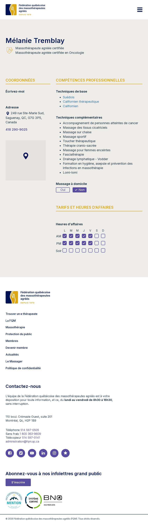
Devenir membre (17, 347)
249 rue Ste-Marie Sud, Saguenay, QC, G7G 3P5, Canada (25, 117)
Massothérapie (15, 327)
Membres (12, 341)
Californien (70, 106)
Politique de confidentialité (23, 368)
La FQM (11, 320)
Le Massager (14, 361)
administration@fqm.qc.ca (22, 441)
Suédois (68, 97)
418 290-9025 (16, 129)
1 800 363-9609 (30, 434)
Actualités (12, 354)
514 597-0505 (30, 430)
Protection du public (19, 334)
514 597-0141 (31, 437)
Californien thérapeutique (81, 101)
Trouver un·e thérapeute (21, 314)
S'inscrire (18, 482)
